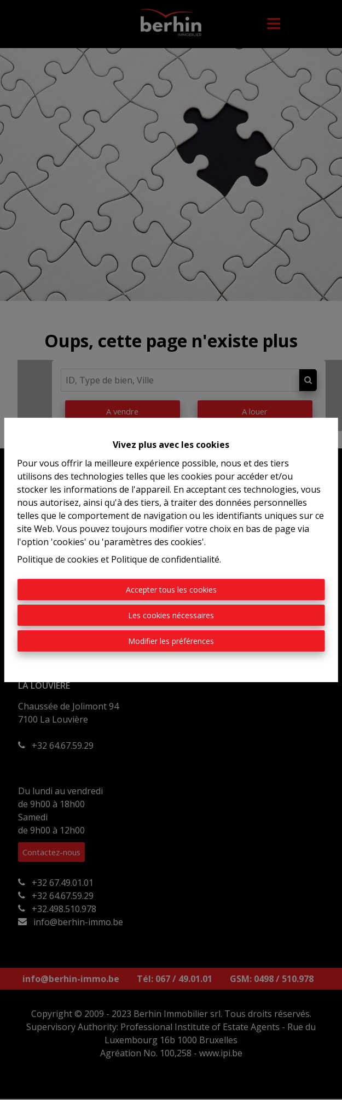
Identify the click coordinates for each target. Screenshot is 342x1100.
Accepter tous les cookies (171, 589)
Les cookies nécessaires (171, 615)
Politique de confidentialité (165, 559)
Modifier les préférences (171, 641)
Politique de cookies (57, 559)
